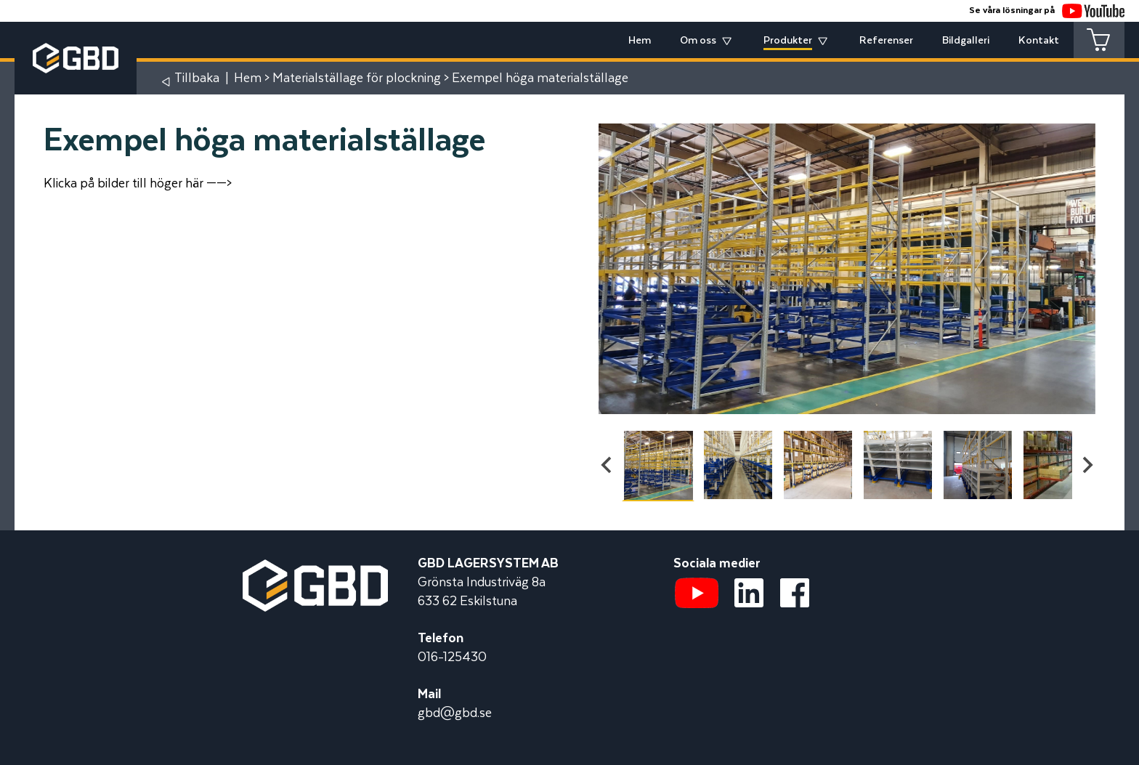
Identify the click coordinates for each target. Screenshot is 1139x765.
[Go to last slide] (607, 465)
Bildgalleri (965, 40)
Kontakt (1038, 40)
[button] (658, 465)
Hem (639, 40)
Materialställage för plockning (356, 78)
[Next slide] (1086, 465)
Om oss (698, 40)
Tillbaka (196, 78)
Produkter (787, 40)
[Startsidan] (315, 569)
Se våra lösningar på (1046, 10)
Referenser (886, 40)
